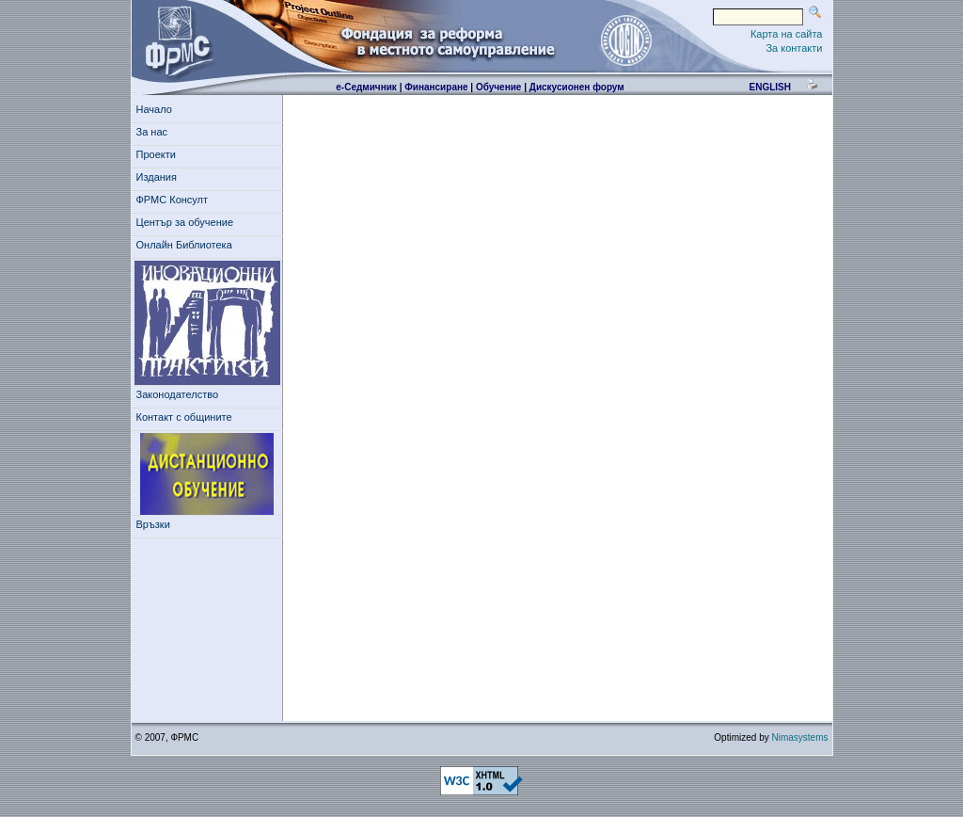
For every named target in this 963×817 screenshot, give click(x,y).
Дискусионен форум (576, 87)
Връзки (156, 524)
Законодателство (177, 394)
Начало (154, 109)
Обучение (499, 87)
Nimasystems (799, 737)
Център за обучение (188, 222)
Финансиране (435, 87)
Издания (159, 177)
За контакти (794, 48)
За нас (155, 131)
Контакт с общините (184, 417)
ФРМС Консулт (175, 199)
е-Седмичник (366, 87)
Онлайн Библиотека (184, 244)
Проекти (159, 154)
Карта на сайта (786, 34)
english (769, 87)
